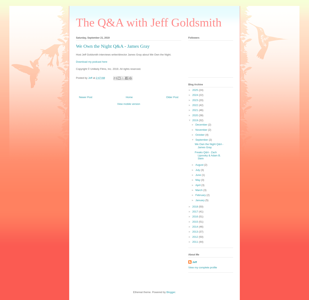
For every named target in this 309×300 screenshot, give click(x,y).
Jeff (194, 262)
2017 (195, 211)
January (200, 200)
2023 (195, 100)
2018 (195, 206)
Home (129, 97)
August (199, 164)
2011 (195, 241)
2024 (195, 95)
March (199, 190)
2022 (195, 105)
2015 (195, 221)
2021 (195, 110)
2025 (195, 90)
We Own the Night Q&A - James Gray (209, 146)
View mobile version (128, 103)
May (198, 179)
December (201, 124)
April (198, 185)
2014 (195, 226)
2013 (195, 231)
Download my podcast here (91, 61)
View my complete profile (202, 267)
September (202, 139)
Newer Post (85, 97)
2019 (195, 120)
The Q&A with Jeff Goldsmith (149, 22)
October (200, 134)
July (198, 170)
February (201, 195)
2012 (195, 236)
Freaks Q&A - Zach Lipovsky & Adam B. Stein (208, 155)
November (201, 129)
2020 (195, 115)
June (198, 174)
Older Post (172, 97)
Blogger (170, 292)
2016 (195, 216)
